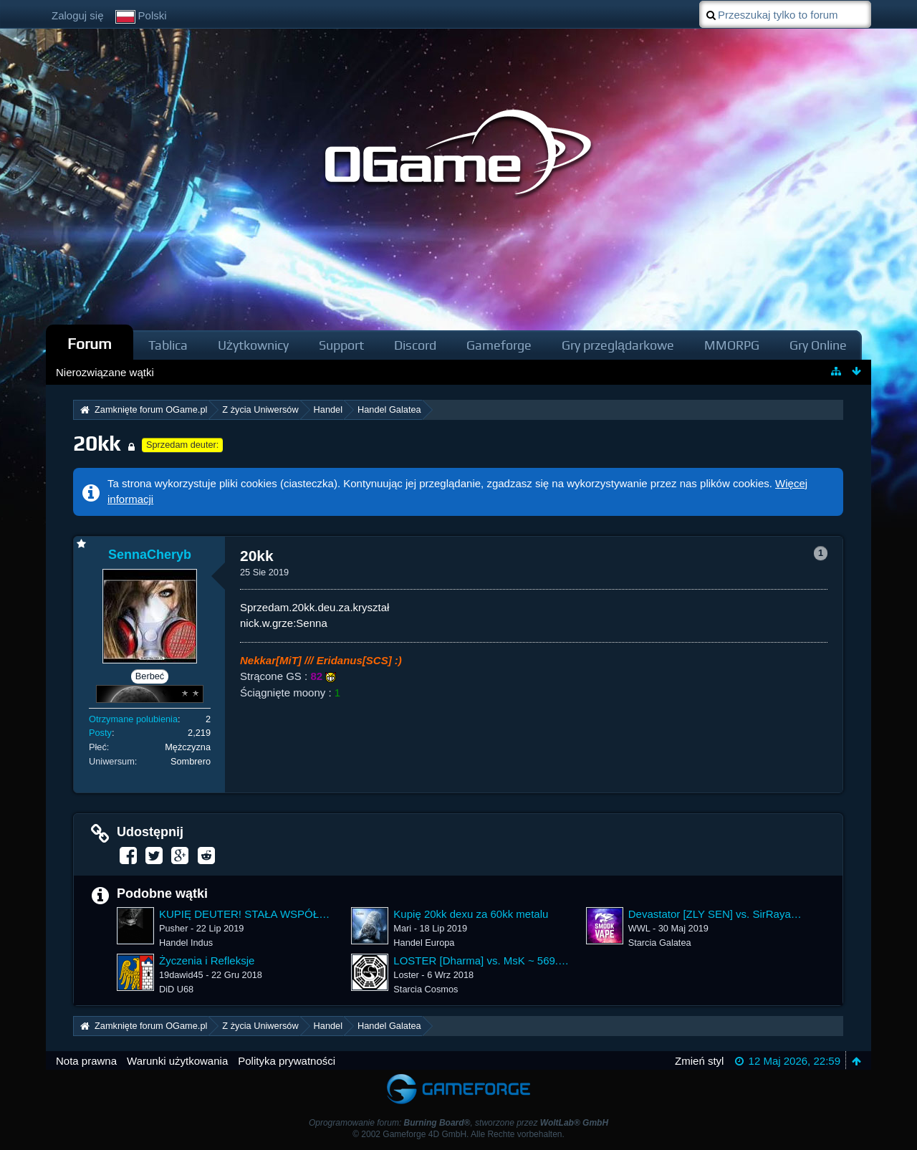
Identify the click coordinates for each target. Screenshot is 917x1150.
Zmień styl (699, 1061)
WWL (639, 928)
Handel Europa (423, 942)
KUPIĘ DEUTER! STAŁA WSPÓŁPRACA (247, 914)
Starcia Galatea (659, 942)
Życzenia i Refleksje (206, 960)
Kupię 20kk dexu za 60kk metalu (470, 914)
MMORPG (731, 345)
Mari (402, 928)
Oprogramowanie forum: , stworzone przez (458, 1123)
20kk (96, 443)
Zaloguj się (78, 15)
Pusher (173, 928)
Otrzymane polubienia (133, 719)
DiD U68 (176, 989)
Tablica (168, 345)
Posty (100, 732)
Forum (89, 344)
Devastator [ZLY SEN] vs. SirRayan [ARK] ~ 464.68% (716, 914)
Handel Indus (186, 942)
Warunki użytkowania (177, 1061)
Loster (405, 974)
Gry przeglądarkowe (618, 345)
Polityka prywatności (286, 1061)
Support (341, 345)
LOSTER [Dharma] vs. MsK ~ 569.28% (481, 960)
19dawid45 (181, 974)
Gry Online (818, 345)
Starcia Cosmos (425, 989)
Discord (415, 345)
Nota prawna (86, 1061)
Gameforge (499, 345)
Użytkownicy (253, 345)
